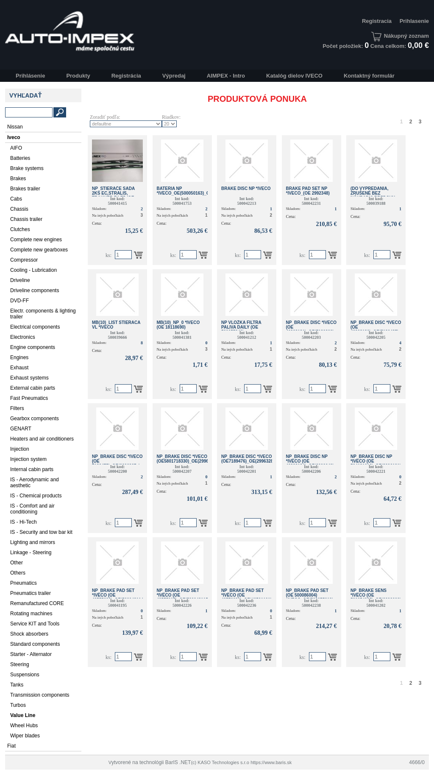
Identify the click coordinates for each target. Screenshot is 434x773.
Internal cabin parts (31, 469)
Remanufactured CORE (37, 603)
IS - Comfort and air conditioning (32, 509)
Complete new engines (36, 240)
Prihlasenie (414, 21)
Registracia (377, 21)
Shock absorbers (29, 634)
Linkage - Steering (30, 552)
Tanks (16, 685)
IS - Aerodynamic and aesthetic (34, 482)
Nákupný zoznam (400, 36)
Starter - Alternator (31, 654)
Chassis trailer (26, 219)
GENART (20, 429)
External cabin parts (32, 388)
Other (16, 563)
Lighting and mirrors (32, 542)
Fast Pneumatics (29, 398)
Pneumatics (23, 583)
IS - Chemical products (35, 496)
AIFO (16, 148)
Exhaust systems (29, 378)
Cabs (16, 199)
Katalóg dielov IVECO (294, 76)
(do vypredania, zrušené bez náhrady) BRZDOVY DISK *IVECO (373, 195)
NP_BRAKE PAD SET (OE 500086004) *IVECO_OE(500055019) (310, 595)
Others (17, 573)
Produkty (78, 76)
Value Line (22, 715)
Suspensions (24, 675)
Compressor (24, 260)
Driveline (20, 280)
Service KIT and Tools (34, 624)
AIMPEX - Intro (226, 76)
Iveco (13, 137)
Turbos (18, 705)
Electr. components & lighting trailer (43, 314)
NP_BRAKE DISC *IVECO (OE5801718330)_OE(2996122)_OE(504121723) (203, 458)
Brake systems (27, 168)
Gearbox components (34, 418)
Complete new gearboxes (39, 250)
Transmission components (40, 695)
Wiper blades (25, 736)
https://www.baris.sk (271, 762)
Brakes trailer (25, 189)
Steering (19, 664)
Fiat (11, 746)
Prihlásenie (30, 76)
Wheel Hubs (24, 725)
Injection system (28, 459)
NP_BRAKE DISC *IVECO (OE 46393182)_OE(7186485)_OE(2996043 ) (388, 329)
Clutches (20, 229)
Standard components (35, 644)
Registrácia (126, 76)
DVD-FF (19, 301)
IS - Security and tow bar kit (41, 532)
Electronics (22, 337)
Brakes (18, 178)
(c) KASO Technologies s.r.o (220, 762)
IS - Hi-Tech (23, 522)
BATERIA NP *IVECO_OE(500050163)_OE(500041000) (196, 190)
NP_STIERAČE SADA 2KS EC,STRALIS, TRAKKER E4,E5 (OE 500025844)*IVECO (113, 195)
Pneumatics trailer (30, 593)
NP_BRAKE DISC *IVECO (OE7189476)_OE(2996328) (248, 458)
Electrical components (35, 327)
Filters (17, 408)
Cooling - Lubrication (33, 270)
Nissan (15, 127)
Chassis (19, 209)
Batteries (20, 158)
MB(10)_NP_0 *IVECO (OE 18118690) (178, 324)
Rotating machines (31, 614)
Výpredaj (174, 76)
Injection (19, 449)
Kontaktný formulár (369, 76)
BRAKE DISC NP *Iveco (246, 188)
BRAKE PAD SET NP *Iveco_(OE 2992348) (308, 190)
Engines (19, 357)
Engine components (32, 347)
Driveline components (34, 290)
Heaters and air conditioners (42, 439)
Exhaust (19, 368)
